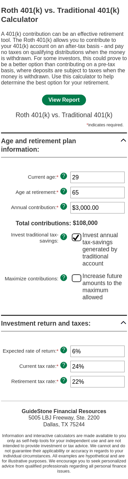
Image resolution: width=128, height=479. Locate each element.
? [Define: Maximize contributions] (63, 277)
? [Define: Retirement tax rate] (63, 380)
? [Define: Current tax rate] (63, 365)
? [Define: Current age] (63, 176)
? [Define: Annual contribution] (63, 206)
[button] (64, 145)
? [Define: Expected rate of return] (63, 350)
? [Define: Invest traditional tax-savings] (63, 236)
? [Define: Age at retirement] (63, 191)
